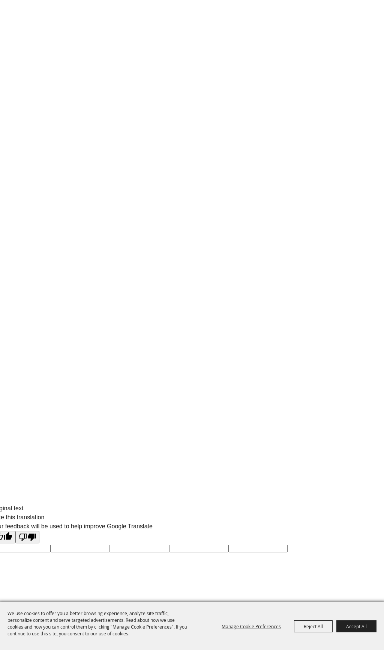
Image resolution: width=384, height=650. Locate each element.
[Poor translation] (27, 537)
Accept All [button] (356, 626)
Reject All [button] (313, 626)
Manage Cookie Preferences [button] (251, 626)
